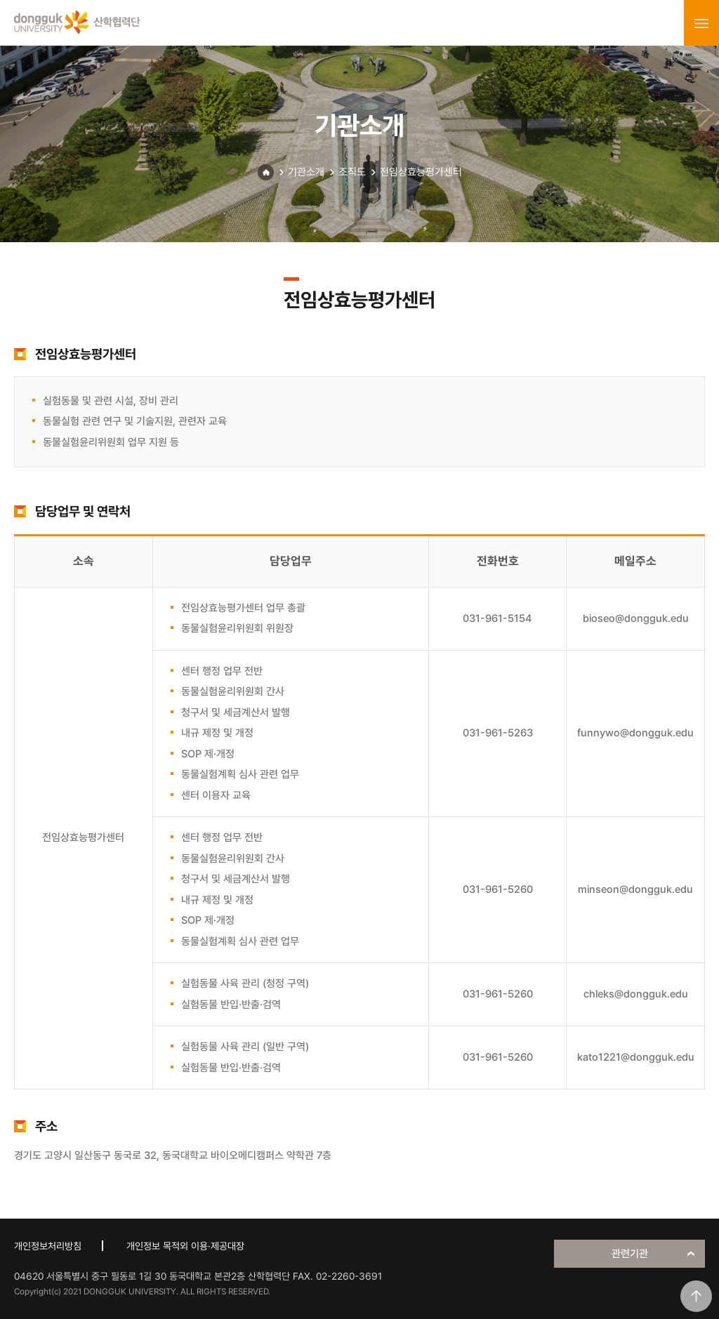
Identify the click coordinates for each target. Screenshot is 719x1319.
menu (701, 23)
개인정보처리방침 (47, 1246)
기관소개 (306, 172)
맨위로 (696, 1296)
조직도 (352, 172)
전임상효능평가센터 (421, 172)
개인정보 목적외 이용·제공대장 (185, 1246)
